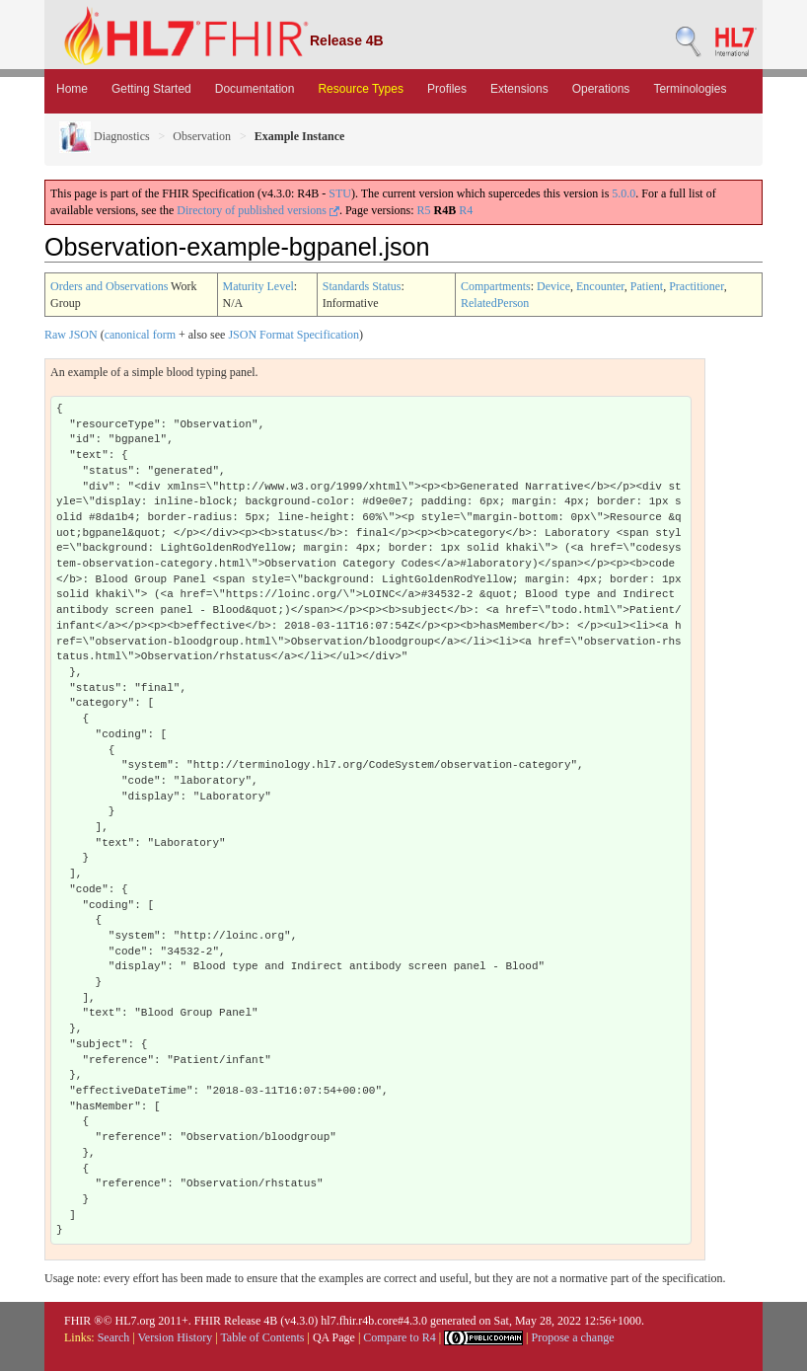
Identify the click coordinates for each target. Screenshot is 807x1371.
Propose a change (572, 1337)
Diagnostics (104, 136)
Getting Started (151, 89)
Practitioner (696, 286)
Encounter (600, 286)
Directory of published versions (258, 210)
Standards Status (362, 286)
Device (553, 286)
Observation (202, 136)
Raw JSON (71, 335)
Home (72, 89)
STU (340, 193)
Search (114, 1337)
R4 (466, 210)
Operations (601, 89)
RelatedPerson (495, 303)
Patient (646, 286)
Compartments (496, 286)
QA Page (334, 1337)
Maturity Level (258, 286)
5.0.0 (623, 193)
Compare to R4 (399, 1337)
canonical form (140, 335)
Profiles (447, 89)
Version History (175, 1337)
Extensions (519, 89)
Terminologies (689, 89)
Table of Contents (262, 1337)
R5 (424, 210)
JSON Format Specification (293, 335)
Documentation (255, 89)
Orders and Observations (109, 286)
